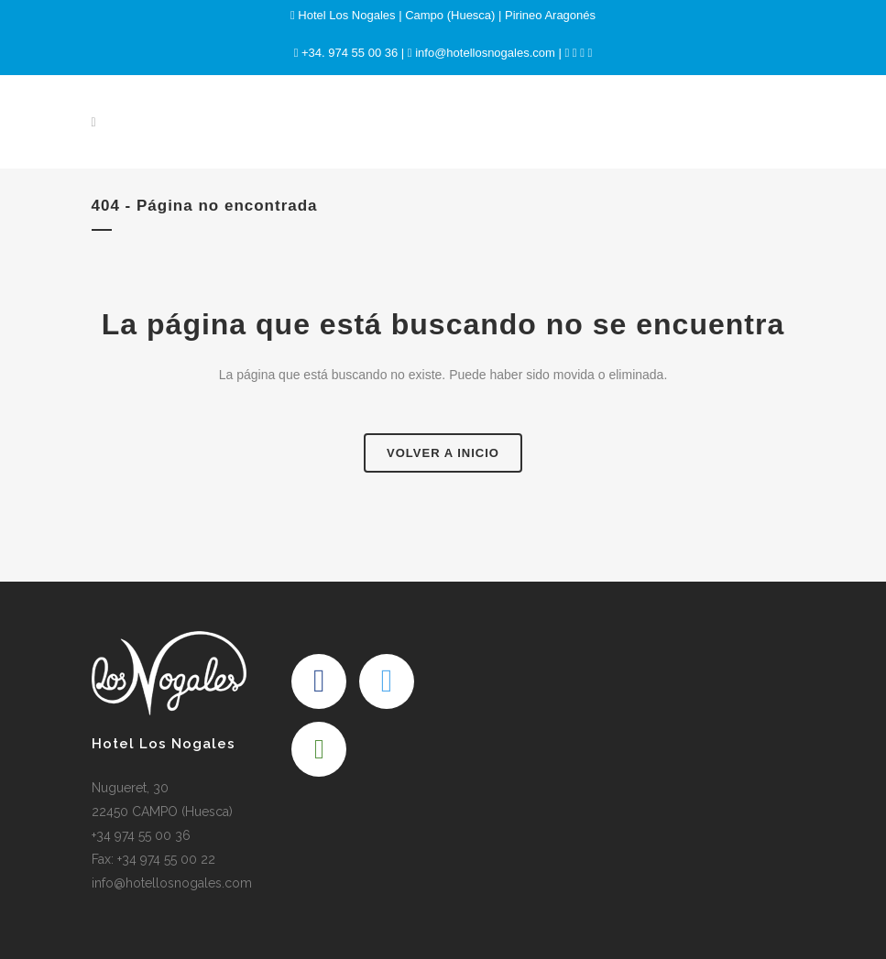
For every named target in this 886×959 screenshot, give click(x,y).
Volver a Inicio (443, 453)
